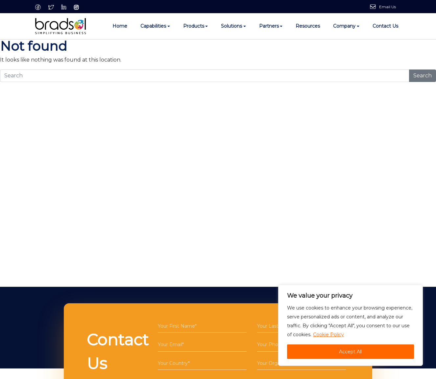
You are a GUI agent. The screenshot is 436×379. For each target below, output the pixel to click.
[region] (350, 325)
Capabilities (153, 26)
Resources (308, 26)
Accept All (350, 352)
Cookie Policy (328, 335)
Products (193, 26)
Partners (269, 26)
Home (119, 26)
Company (344, 26)
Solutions (231, 26)
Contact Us (385, 26)
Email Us (387, 6)
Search (422, 75)
